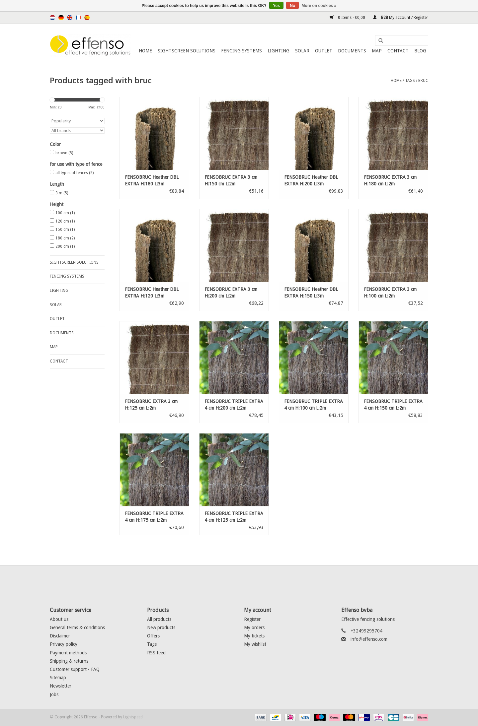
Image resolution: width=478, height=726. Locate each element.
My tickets (254, 635)
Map (377, 50)
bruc (423, 80)
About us (59, 619)
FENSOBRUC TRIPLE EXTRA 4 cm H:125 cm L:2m (233, 517)
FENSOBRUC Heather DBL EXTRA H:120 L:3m (152, 292)
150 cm (65, 229)
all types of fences (74, 172)
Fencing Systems (241, 50)
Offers (153, 635)
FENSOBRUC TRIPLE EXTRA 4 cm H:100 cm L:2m (313, 405)
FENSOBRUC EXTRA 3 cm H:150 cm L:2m (230, 180)
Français (78, 17)
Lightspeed (133, 717)
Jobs (54, 694)
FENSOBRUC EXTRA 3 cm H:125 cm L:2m (151, 405)
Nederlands (52, 17)
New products (161, 627)
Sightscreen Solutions (186, 50)
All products (159, 619)
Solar (302, 50)
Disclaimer (60, 635)
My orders (254, 627)
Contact (398, 50)
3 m (61, 193)
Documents (352, 50)
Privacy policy (63, 644)
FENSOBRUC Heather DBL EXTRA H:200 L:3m (311, 180)
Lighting (278, 50)
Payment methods (68, 652)
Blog (420, 50)
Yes (276, 5)
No (292, 5)
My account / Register (400, 17)
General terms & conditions (77, 627)
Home (145, 50)
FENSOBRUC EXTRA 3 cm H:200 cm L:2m (230, 292)
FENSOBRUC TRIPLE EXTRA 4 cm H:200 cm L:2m (233, 405)
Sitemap (58, 677)
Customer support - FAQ (75, 669)
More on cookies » (319, 5)
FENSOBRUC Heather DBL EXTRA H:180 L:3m (152, 180)
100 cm (65, 213)
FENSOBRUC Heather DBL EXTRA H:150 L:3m (311, 292)
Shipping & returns (69, 661)
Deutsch (61, 17)
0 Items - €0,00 (348, 17)
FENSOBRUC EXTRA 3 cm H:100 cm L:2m (390, 292)
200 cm (65, 246)
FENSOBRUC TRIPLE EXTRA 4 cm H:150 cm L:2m (393, 405)
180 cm (65, 238)
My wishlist (255, 644)
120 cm (65, 221)
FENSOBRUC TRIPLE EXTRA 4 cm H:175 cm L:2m (154, 517)
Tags (410, 80)
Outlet (323, 50)
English (69, 17)
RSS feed (156, 652)
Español (87, 17)
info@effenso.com (369, 639)
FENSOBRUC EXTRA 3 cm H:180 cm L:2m (390, 180)
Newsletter (60, 686)
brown (64, 153)
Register (252, 619)
